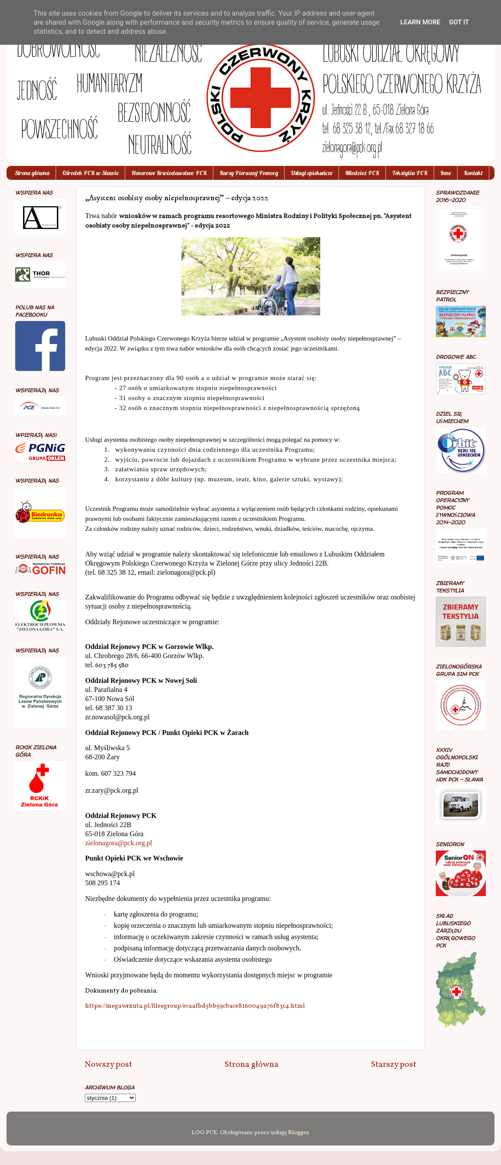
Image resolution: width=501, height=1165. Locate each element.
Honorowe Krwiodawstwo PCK (169, 173)
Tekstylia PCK (410, 173)
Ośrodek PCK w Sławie (90, 173)
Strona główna (32, 173)
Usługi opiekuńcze (311, 173)
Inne (445, 173)
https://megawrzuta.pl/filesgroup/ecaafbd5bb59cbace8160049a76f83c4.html (195, 1006)
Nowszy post (108, 1064)
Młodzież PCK (362, 173)
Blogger (298, 1133)
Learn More (420, 22)
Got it (459, 22)
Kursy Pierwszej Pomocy (248, 173)
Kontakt (473, 173)
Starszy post (393, 1064)
